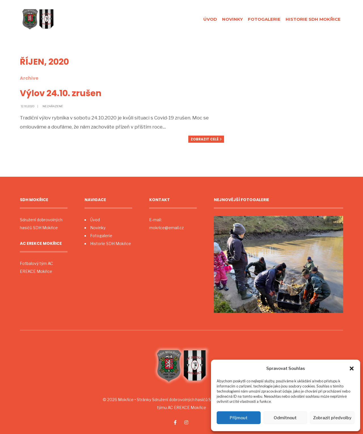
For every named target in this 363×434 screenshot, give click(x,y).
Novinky (232, 19)
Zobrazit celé (206, 139)
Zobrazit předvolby (332, 417)
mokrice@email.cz (166, 227)
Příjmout (239, 417)
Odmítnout (285, 417)
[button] (351, 368)
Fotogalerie (264, 19)
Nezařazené (53, 106)
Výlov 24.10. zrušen (61, 93)
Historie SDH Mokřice (313, 19)
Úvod (210, 19)
